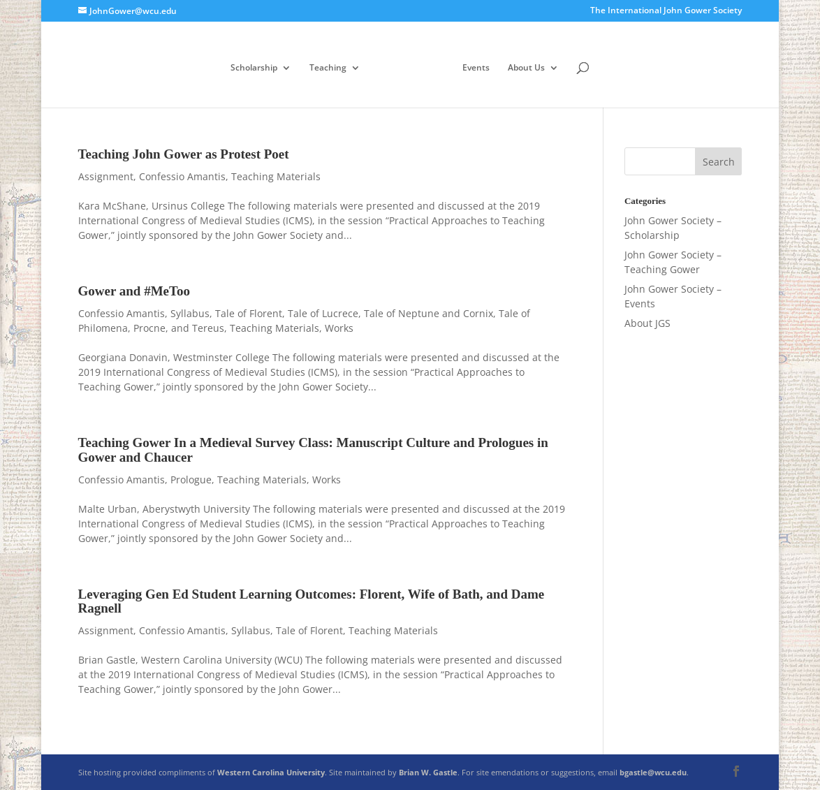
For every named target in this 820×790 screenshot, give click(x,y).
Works (339, 328)
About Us (526, 68)
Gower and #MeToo (134, 291)
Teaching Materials (276, 176)
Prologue (191, 479)
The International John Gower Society (666, 11)
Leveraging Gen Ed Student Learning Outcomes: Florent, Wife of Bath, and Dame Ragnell (311, 601)
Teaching (327, 68)
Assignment (105, 176)
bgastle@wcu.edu (653, 772)
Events (476, 68)
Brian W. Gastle (428, 772)
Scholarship (253, 68)
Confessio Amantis (182, 176)
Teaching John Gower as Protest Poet (183, 154)
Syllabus (190, 313)
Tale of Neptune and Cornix (428, 313)
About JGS (647, 323)
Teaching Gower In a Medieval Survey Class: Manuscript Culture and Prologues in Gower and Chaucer (313, 450)
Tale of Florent (248, 313)
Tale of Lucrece (323, 313)
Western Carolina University (271, 772)
